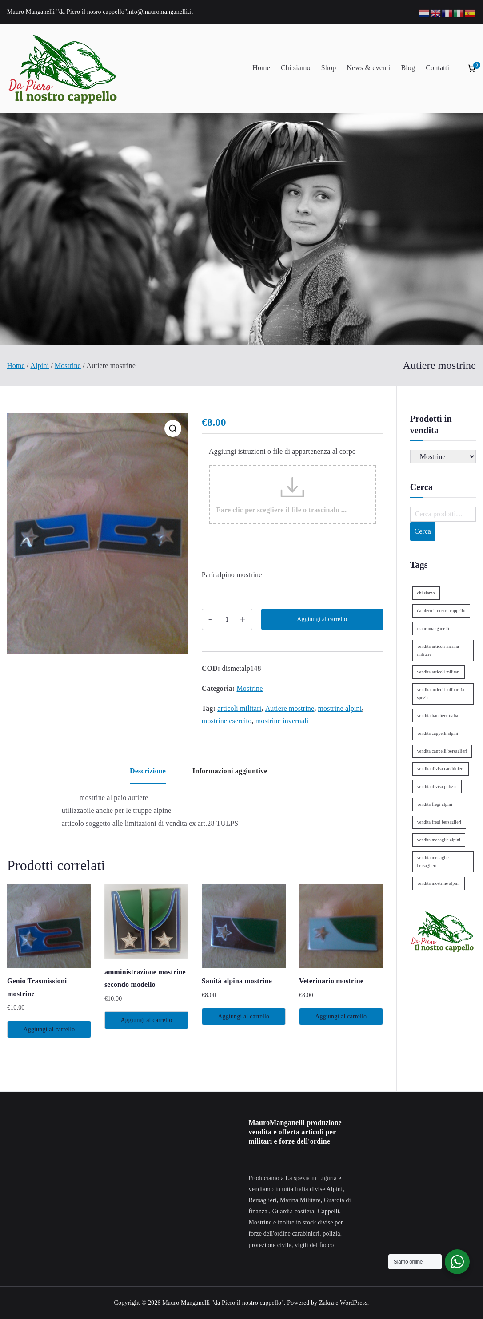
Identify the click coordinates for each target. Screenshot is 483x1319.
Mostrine (68, 365)
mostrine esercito (226, 721)
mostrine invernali (282, 721)
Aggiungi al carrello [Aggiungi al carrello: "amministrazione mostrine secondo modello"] (146, 1020)
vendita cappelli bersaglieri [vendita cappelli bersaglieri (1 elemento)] (442, 751)
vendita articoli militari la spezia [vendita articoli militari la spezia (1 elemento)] (440, 693)
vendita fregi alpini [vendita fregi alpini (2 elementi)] (434, 804)
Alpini (39, 365)
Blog (408, 67)
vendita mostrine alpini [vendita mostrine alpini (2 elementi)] (438, 883)
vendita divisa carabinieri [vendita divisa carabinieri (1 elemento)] (440, 768)
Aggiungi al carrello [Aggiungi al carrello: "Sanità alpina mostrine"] (243, 1016)
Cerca (423, 531)
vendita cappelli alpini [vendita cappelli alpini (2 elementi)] (438, 733)
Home (261, 67)
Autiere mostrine (290, 708)
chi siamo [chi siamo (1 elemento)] (426, 592)
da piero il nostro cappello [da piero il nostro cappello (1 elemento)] (441, 610)
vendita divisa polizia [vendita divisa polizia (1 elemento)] (437, 786)
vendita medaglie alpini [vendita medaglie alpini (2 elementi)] (439, 839)
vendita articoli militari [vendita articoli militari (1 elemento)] (438, 671)
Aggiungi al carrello (322, 619)
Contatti (437, 67)
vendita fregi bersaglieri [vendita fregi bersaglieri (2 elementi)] (439, 822)
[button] (172, 428)
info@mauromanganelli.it (160, 11)
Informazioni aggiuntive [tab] (229, 771)
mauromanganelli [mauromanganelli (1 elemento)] (433, 628)
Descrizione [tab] (148, 771)
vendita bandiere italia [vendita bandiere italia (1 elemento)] (438, 715)
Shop (328, 67)
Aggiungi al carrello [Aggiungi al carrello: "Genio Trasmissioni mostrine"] (49, 1029)
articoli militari (239, 708)
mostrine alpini (340, 708)
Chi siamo (296, 67)
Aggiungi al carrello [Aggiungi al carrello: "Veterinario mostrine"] (341, 1016)
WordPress (353, 1302)
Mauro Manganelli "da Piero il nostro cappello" (223, 1302)
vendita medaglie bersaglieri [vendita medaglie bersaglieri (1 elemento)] (433, 861)
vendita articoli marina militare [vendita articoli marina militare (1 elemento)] (438, 650)
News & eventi (368, 67)
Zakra (326, 1302)
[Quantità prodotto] (227, 619)
